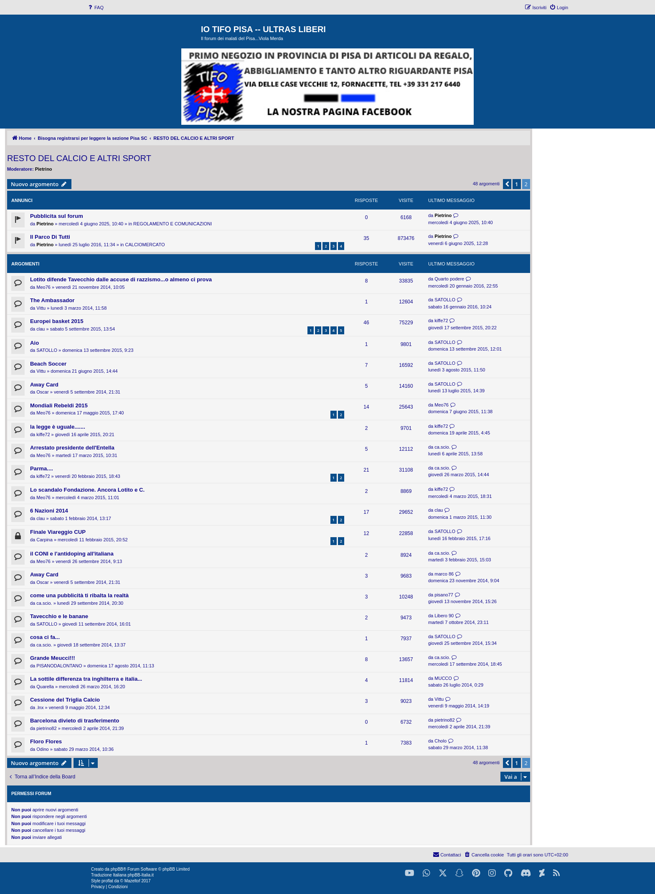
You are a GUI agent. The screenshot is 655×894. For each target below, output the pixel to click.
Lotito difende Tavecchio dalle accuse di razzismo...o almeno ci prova (121, 279)
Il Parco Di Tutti (50, 237)
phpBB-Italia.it (140, 875)
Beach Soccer (48, 364)
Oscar (42, 391)
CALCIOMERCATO (145, 244)
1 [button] (516, 184)
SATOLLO (444, 299)
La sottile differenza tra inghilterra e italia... (86, 679)
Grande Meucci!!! (52, 658)
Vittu (41, 308)
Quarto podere (449, 278)
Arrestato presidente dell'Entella (72, 447)
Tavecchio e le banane (59, 616)
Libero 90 (444, 615)
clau (40, 328)
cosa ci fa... (45, 637)
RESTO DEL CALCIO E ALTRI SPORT (79, 158)
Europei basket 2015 (57, 321)
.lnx (39, 707)
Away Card (44, 384)
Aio (34, 343)
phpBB (117, 869)
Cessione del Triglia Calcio (65, 700)
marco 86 (444, 573)
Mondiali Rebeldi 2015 (59, 405)
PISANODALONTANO (59, 665)
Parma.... (41, 468)
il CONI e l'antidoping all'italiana (72, 554)
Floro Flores (46, 741)
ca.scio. (442, 447)
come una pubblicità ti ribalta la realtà (79, 595)
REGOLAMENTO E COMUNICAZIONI (172, 223)
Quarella (45, 686)
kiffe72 (441, 320)
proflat (107, 881)
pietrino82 (46, 728)
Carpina (44, 539)
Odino (42, 749)
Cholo (440, 740)
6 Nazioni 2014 (49, 511)
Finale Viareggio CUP (58, 532)
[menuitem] (95, 8)
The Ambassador (52, 300)
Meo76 (43, 287)
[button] (507, 184)
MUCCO (443, 678)
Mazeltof (132, 881)
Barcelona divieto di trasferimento (74, 720)
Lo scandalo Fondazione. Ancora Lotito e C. (87, 490)
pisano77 (443, 594)
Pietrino (43, 169)
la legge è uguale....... (57, 427)
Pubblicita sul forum (56, 216)
